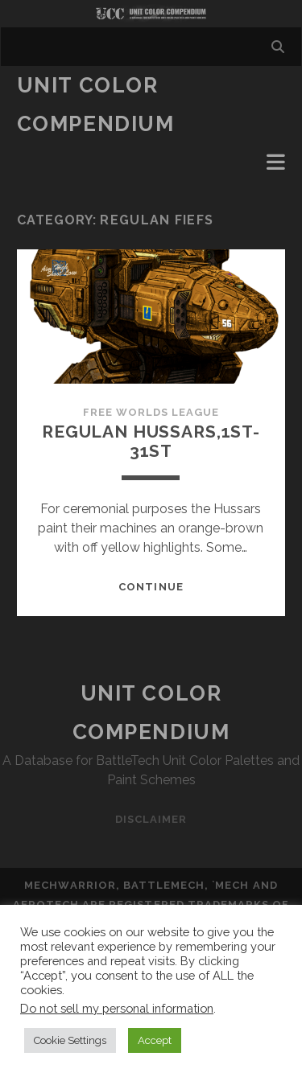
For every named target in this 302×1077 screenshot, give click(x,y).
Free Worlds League (151, 412)
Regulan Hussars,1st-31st (151, 441)
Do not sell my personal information (116, 1008)
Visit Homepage (151, 13)
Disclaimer (151, 819)
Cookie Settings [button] (70, 1040)
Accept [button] (155, 1040)
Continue (150, 587)
